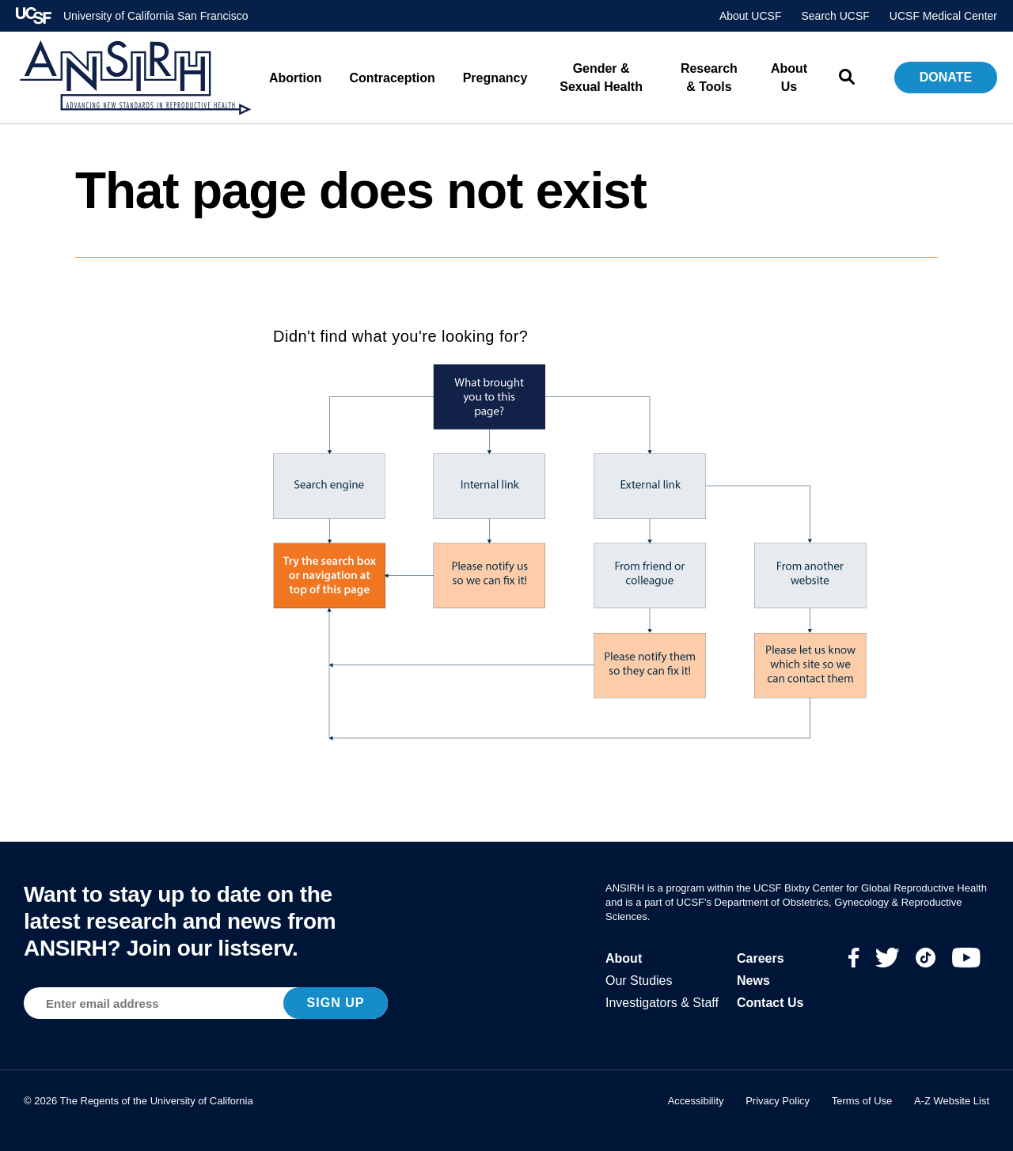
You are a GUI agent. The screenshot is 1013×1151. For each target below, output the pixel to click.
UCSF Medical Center (943, 15)
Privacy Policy (778, 1101)
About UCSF (750, 15)
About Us (789, 77)
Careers (760, 958)
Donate (946, 77)
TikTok (926, 957)
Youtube (966, 957)
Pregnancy (495, 78)
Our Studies (638, 980)
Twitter (887, 957)
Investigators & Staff (662, 1002)
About (623, 958)
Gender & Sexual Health (601, 77)
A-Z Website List (951, 1101)
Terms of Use (862, 1101)
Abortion (295, 78)
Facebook (853, 957)
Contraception (392, 78)
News (753, 980)
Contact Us (770, 1002)
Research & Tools (709, 77)
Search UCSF (835, 15)
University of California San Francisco (155, 15)
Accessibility (696, 1101)
